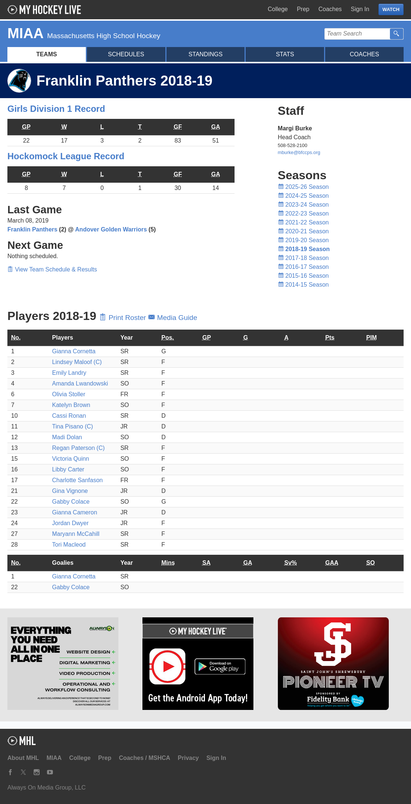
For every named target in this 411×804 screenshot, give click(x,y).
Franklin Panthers (32, 229)
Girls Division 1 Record (56, 109)
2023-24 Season (303, 204)
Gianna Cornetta (73, 351)
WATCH (391, 9)
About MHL (23, 758)
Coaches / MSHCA (144, 758)
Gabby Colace (71, 501)
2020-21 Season (303, 231)
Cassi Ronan (69, 416)
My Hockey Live (46, 9)
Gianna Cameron (74, 512)
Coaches (330, 9)
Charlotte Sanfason (77, 480)
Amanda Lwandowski (80, 383)
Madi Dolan (67, 437)
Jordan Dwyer (70, 523)
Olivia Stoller (68, 394)
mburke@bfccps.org (299, 152)
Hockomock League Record (65, 156)
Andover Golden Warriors (111, 229)
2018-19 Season (304, 249)
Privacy (188, 758)
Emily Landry (69, 373)
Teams (46, 54)
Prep (303, 9)
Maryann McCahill (76, 534)
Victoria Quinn (70, 459)
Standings (205, 54)
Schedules (126, 54)
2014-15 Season (303, 284)
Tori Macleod (69, 544)
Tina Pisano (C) (72, 426)
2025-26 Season (303, 187)
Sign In (360, 9)
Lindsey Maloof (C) (77, 362)
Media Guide (172, 317)
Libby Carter (68, 469)
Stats (285, 54)
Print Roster (124, 317)
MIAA (54, 758)
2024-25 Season (303, 196)
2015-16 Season (303, 276)
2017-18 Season (303, 258)
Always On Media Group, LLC (46, 787)
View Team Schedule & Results (52, 269)
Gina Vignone (70, 491)
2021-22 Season (303, 222)
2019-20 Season (303, 240)
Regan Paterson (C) (78, 448)
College (278, 9)
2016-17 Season (303, 267)
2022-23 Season (303, 213)
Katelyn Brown (71, 405)
